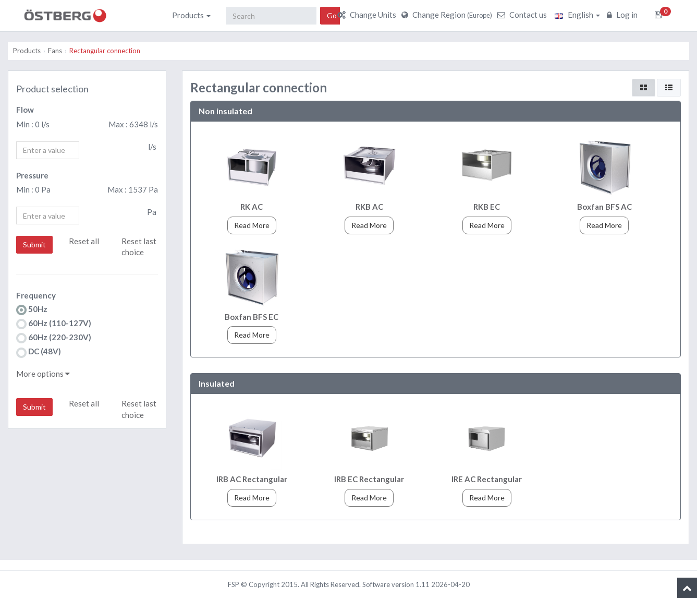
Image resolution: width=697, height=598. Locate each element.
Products (191, 15)
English (577, 14)
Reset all (84, 241)
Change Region (448, 14)
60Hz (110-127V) (53, 323)
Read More (252, 225)
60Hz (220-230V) (53, 337)
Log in (623, 14)
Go (332, 15)
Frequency (36, 295)
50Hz (31, 309)
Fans (55, 50)
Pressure (32, 175)
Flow (25, 109)
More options (43, 373)
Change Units (368, 14)
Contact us (523, 14)
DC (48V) (38, 351)
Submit (34, 244)
